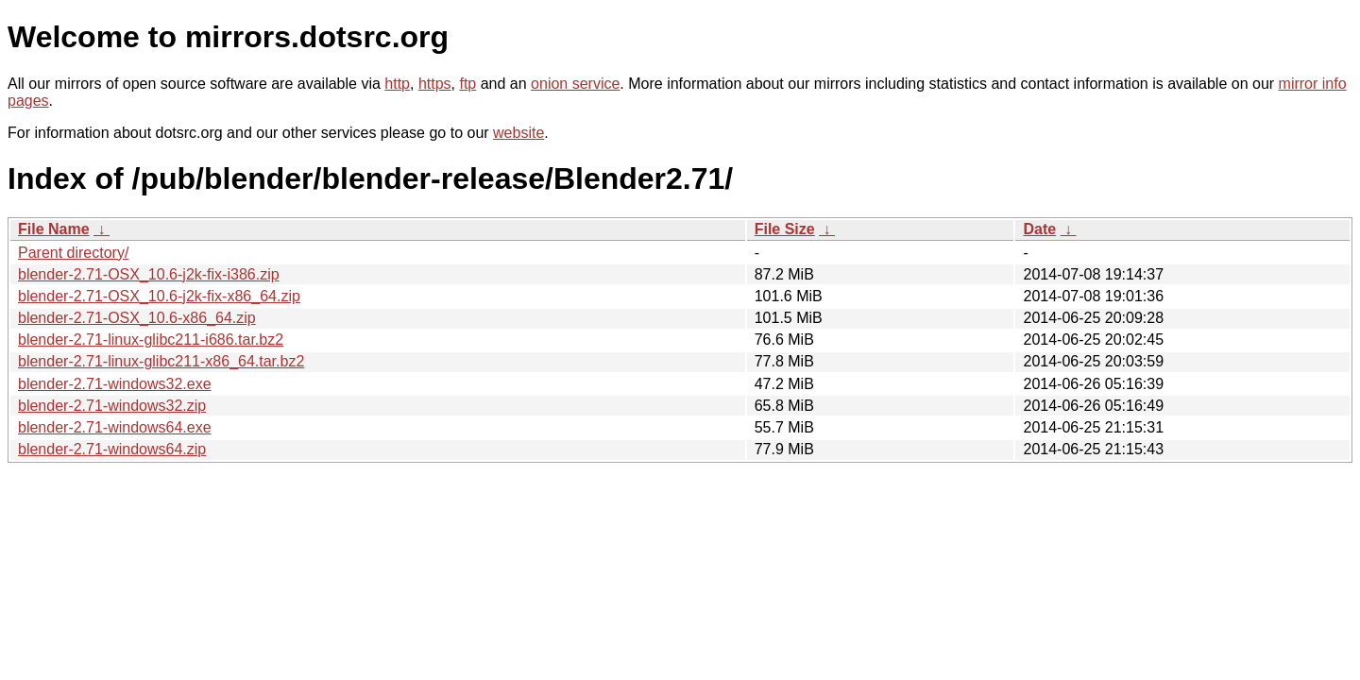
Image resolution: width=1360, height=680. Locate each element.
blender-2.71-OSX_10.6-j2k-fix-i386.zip (149, 274)
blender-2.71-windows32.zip (112, 406)
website (518, 133)
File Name (54, 229)
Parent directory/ (73, 253)
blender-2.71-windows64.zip (112, 449)
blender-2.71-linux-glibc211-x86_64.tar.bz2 (161, 361)
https (434, 84)
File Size (785, 229)
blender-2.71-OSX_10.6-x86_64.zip (137, 318)
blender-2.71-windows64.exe (115, 427)
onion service (575, 84)
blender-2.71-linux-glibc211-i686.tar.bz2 (150, 340)
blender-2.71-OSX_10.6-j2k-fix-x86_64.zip (159, 296)
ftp (467, 84)
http (397, 84)
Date (1039, 229)
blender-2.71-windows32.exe (115, 384)
